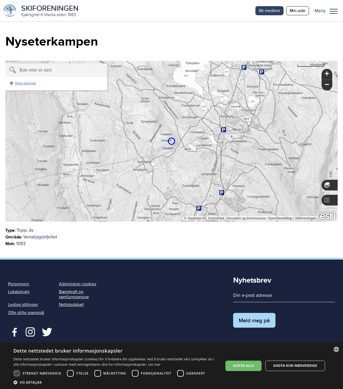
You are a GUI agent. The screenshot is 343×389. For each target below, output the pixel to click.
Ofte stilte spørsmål (26, 312)
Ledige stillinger (23, 304)
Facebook (13, 331)
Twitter (30, 331)
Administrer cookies (77, 284)
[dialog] (171, 366)
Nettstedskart (71, 304)
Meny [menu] (334, 11)
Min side (297, 11)
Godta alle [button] (243, 365)
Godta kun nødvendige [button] (295, 365)
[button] (328, 10)
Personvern (18, 284)
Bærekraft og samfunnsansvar (74, 294)
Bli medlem (269, 11)
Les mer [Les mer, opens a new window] (154, 364)
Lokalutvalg (18, 291)
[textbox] (47, 70)
